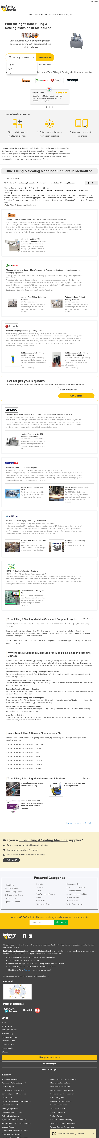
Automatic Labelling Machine (33, 195)
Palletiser (39, 897)
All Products (9, 183)
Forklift (38, 891)
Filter (91, 183)
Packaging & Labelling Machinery (32, 183)
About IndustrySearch (9, 1030)
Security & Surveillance (58, 1105)
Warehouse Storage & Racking (61, 1120)
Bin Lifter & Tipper (12, 888)
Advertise (94, 2)
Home (4, 1022)
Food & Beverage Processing (12, 1112)
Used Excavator (73, 897)
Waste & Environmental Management (63, 1123)
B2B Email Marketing (9, 1037)
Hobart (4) (59, 190)
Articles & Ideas (7, 1026)
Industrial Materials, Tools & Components (16, 1123)
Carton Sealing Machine (14, 892)
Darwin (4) (8, 193)
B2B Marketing (7, 1034)
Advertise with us (8, 1045)
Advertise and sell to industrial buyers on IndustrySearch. (26, 976)
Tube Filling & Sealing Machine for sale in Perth (22, 752)
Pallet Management (57, 1098)
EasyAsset (28, 970)
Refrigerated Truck (74, 884)
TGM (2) (31, 188)
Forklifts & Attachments (10, 1116)
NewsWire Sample (8, 1041)
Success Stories (7, 1048)
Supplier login (49, 1063)
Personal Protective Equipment (61, 1101)
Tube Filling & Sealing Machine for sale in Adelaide (24, 764)
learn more (11, 860)
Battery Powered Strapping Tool (64, 200)
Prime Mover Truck (43, 904)
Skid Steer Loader (74, 891)
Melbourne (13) (25, 190)
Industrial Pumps (8, 1127)
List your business (49, 1057)
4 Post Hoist (9, 885)
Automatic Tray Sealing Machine (60, 198)
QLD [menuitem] (11, 73)
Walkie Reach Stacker (75, 904)
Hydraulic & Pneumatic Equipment (14, 1120)
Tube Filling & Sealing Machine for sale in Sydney (23, 748)
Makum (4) (22, 188)
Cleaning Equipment (9, 1087)
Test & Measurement (57, 1109)
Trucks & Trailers (56, 1116)
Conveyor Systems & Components (14, 1094)
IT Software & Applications (11, 1134)
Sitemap (5, 1052)
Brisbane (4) (71, 190)
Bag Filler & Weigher (84, 198)
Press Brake (40, 901)
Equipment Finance (12, 902)
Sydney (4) (38, 190)
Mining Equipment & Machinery (61, 1090)
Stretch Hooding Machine (77, 894)
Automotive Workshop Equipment (14, 1083)
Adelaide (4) (83, 190)
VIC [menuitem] (10, 69)
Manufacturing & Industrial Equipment (63, 1079)
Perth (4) (49, 190)
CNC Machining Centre (14, 895)
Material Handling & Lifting (59, 1083)
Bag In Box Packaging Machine (16, 200)
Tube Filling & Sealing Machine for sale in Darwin (23, 768)
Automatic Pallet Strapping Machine (61, 195)
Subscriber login (49, 1069)
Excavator (39, 884)
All (48, 188)
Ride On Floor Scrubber (76, 887)
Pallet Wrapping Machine (45, 894)
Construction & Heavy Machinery (13, 1090)
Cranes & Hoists (7, 1098)
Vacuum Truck (72, 901)
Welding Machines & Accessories (62, 1127)
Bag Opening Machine (40, 200)
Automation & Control (10, 1079)
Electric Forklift (10, 898)
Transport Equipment (57, 1112)
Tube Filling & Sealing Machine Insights (20, 205)
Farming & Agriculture (10, 1109)
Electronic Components (10, 1105)
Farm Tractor (41, 887)
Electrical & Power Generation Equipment (16, 1101)
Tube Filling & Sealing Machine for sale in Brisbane (24, 760)
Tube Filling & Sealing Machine (62, 183)
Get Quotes (45, 57)
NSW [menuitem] (11, 64)
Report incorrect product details (79, 823)
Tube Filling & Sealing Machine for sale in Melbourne (24, 744)
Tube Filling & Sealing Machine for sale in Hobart (23, 756)
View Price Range (45, 65)
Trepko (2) (41, 188)
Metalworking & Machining (60, 1087)
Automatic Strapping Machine (33, 198)
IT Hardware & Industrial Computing (14, 1131)
